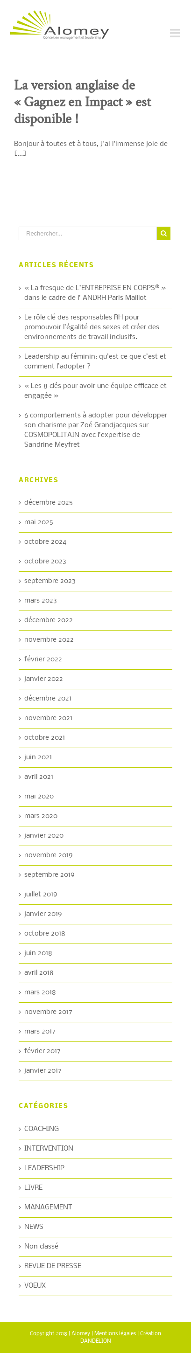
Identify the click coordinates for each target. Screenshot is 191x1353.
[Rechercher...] (88, 233)
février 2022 (43, 659)
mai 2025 (38, 522)
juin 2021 (38, 757)
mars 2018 (40, 992)
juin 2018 (38, 953)
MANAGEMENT (48, 1207)
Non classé (41, 1246)
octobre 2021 (44, 738)
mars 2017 (40, 1031)
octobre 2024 (45, 542)
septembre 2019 (49, 875)
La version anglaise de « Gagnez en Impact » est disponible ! (82, 102)
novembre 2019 (48, 855)
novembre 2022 (49, 640)
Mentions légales (115, 1334)
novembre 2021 (48, 718)
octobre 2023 (45, 561)
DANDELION (95, 1341)
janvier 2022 (43, 679)
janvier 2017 (43, 1071)
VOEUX (35, 1286)
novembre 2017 (48, 1012)
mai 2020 (39, 796)
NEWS (33, 1227)
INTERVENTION (48, 1148)
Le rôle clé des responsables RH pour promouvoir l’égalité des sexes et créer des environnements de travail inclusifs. (91, 327)
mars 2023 (40, 600)
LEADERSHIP (44, 1168)
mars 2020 (40, 816)
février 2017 (42, 1051)
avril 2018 (39, 973)
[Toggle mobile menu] (176, 33)
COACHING (41, 1129)
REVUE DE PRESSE (52, 1266)
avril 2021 (38, 777)
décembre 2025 (48, 503)
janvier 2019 (43, 914)
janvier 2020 (44, 836)
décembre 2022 (48, 620)
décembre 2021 (47, 698)
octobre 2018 (44, 933)
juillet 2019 (40, 894)
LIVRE (33, 1188)
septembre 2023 (50, 581)
